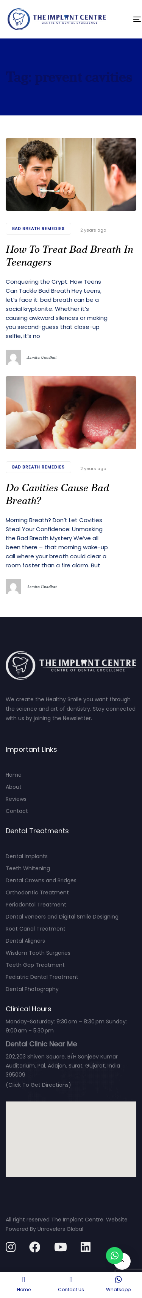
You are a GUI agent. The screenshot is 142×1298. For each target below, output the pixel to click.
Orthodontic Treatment (37, 892)
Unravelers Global (60, 1229)
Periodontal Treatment (36, 904)
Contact (17, 811)
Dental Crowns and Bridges (41, 880)
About (14, 787)
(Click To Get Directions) (38, 1085)
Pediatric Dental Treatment (42, 977)
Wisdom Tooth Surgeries (38, 953)
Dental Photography (32, 989)
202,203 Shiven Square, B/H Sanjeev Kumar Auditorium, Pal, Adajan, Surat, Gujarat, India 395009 (63, 1065)
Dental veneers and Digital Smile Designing (62, 916)
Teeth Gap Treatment (35, 965)
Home (14, 775)
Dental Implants (27, 856)
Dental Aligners (25, 941)
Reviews (16, 799)
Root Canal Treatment (36, 928)
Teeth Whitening (28, 868)
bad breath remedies (38, 229)
